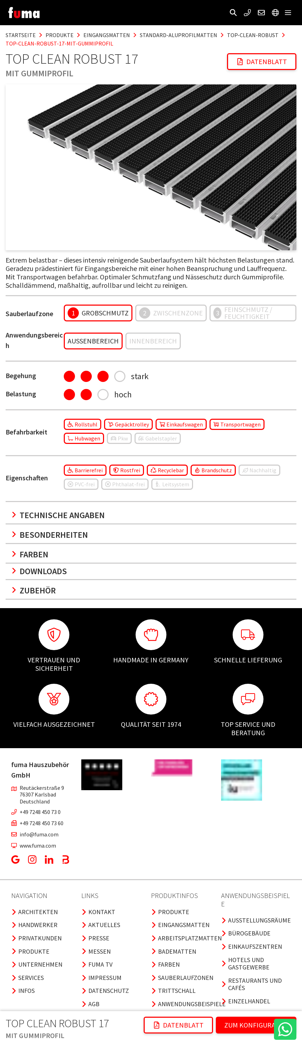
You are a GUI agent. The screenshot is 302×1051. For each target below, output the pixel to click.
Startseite (21, 35)
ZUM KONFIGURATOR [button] (256, 1025)
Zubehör (33, 590)
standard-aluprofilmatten (178, 35)
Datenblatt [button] (261, 61)
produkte (60, 35)
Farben (29, 554)
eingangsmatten (106, 35)
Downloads (39, 571)
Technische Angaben (58, 515)
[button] (233, 12)
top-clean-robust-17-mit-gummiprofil (59, 43)
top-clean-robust (253, 35)
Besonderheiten (49, 534)
